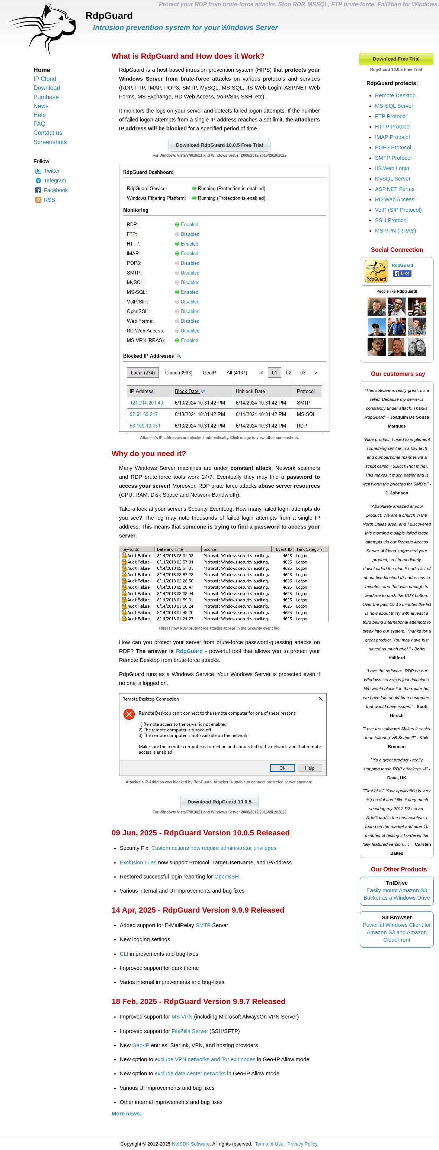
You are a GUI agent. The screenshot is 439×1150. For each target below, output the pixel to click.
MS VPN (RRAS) (395, 231)
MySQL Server (393, 179)
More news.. (127, 1114)
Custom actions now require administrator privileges (213, 848)
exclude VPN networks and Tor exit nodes (205, 1059)
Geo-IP (140, 1045)
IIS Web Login (392, 168)
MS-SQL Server (394, 106)
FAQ (39, 123)
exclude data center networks (190, 1073)
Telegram (55, 180)
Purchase (46, 97)
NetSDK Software (191, 1144)
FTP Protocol (391, 116)
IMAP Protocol (392, 137)
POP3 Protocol (393, 147)
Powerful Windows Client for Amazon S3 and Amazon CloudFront (397, 932)
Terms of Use (269, 1144)
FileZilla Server (190, 1031)
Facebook (56, 190)
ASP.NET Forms (394, 189)
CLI (124, 954)
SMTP (203, 925)
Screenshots (50, 142)
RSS (49, 200)
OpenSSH (226, 877)
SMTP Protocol (393, 158)
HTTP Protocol (393, 127)
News (40, 106)
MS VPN (182, 1017)
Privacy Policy (302, 1144)
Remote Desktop (395, 95)
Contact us (47, 132)
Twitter (52, 171)
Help (39, 114)
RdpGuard (189, 651)
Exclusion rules (138, 862)
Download (46, 87)
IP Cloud (45, 78)
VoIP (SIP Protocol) (398, 210)
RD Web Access (394, 199)
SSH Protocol (391, 220)
